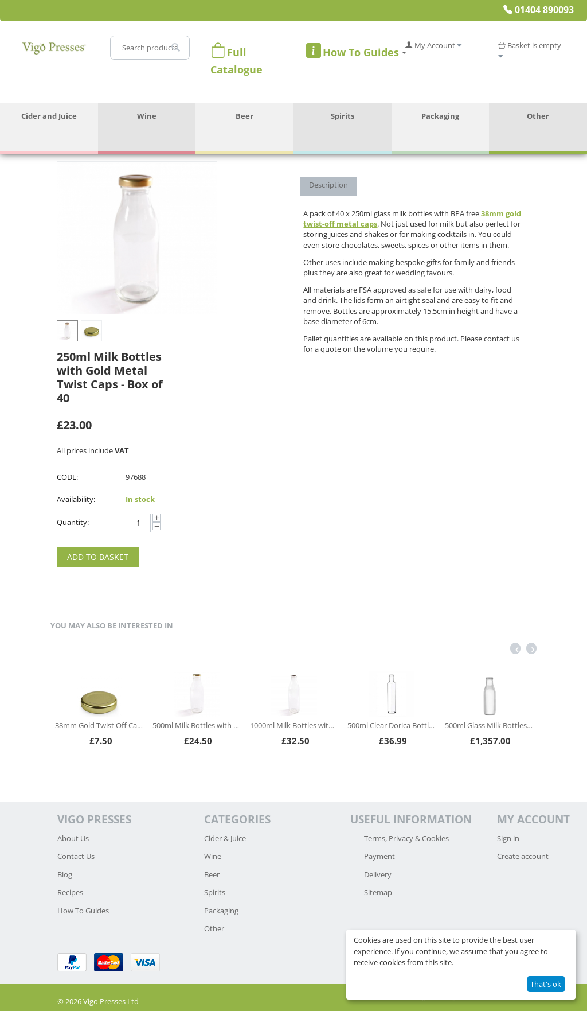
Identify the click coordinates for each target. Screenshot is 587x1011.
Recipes (70, 892)
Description (328, 185)
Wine (146, 116)
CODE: (67, 477)
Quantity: (73, 522)
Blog (64, 874)
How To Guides (83, 910)
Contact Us (76, 856)
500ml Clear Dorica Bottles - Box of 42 (391, 725)
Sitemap (378, 892)
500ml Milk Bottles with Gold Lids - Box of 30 (196, 725)
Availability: (76, 499)
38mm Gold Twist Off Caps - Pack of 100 (99, 725)
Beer (244, 116)
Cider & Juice (225, 838)
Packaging (440, 116)
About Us (73, 838)
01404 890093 (538, 9)
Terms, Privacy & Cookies (406, 838)
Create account (523, 856)
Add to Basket (97, 556)
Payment (379, 856)
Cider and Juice (49, 116)
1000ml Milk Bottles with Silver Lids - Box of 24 (294, 725)
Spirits (342, 116)
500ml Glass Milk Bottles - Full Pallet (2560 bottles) (489, 725)
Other (538, 116)
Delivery (378, 874)
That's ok (545, 984)
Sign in (508, 838)
